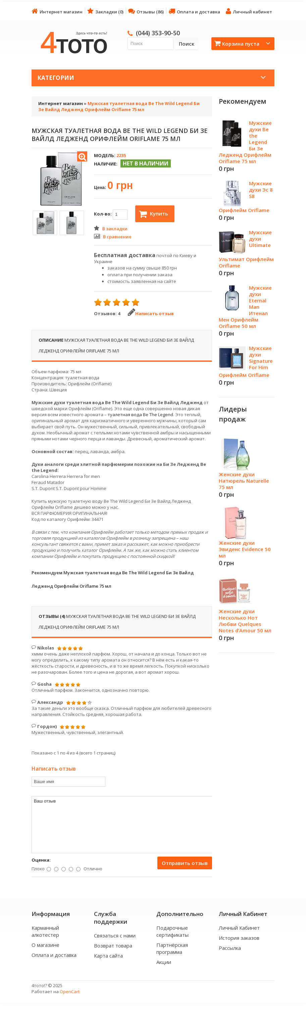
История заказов (239, 937)
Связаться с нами (115, 935)
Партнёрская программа (172, 948)
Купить (153, 214)
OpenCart (70, 991)
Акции (163, 962)
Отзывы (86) (146, 11)
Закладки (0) (105, 11)
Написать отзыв (151, 313)
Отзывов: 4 (107, 313)
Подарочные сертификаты (172, 931)
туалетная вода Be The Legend (140, 414)
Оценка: (41, 860)
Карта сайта (108, 955)
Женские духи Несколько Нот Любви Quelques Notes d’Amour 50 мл (245, 621)
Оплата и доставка (194, 11)
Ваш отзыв (122, 824)
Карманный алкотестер (45, 931)
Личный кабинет (249, 11)
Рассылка (230, 947)
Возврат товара (113, 945)
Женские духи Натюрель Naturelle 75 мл (244, 480)
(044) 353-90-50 (158, 33)
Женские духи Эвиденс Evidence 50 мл (245, 549)
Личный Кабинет (239, 927)
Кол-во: (111, 214)
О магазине (45, 944)
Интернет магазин (57, 11)
